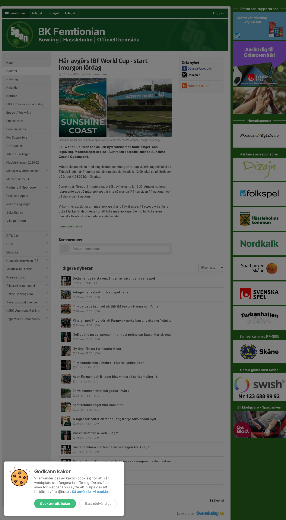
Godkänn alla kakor (55, 503)
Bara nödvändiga (98, 503)
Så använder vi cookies (90, 491)
